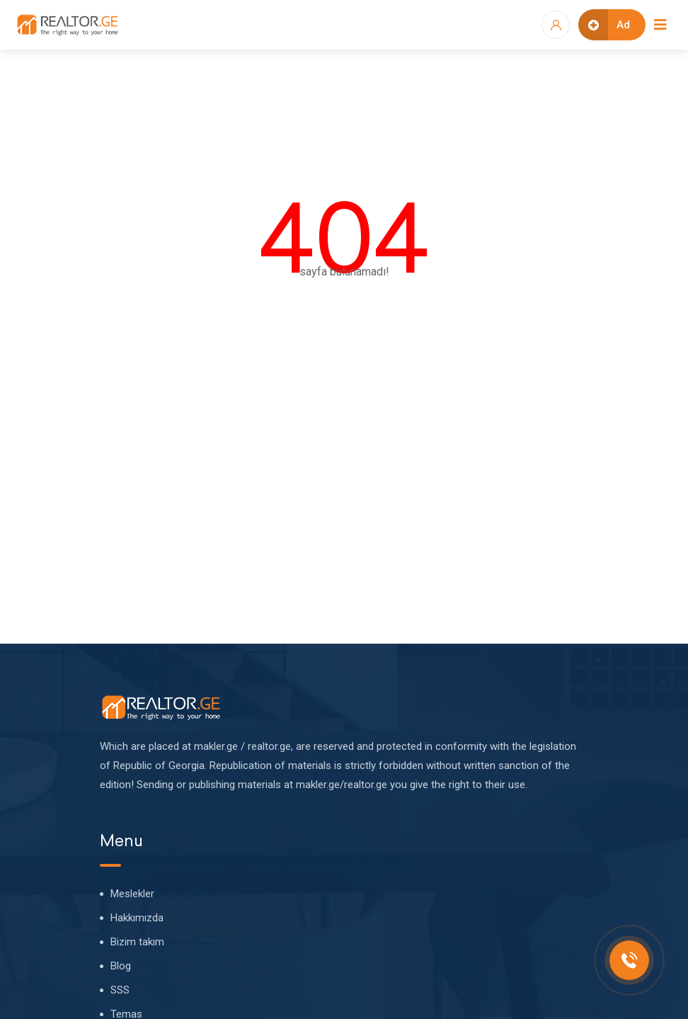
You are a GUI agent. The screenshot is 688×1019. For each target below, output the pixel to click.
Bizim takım (137, 941)
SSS (120, 990)
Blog (120, 966)
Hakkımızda (137, 917)
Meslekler (132, 893)
